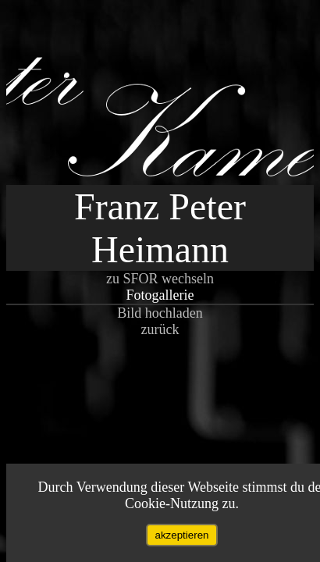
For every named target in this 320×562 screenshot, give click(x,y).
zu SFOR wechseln (160, 278)
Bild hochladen (159, 313)
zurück (160, 329)
